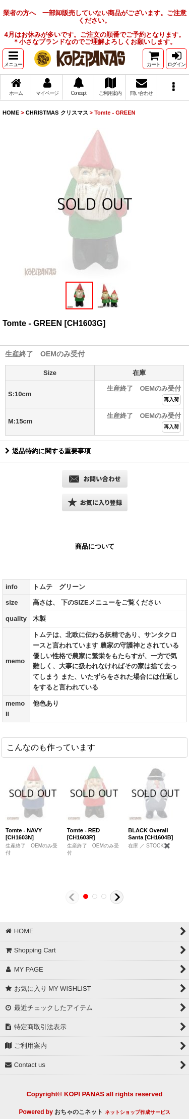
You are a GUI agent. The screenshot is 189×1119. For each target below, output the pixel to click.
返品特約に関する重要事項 (48, 451)
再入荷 (171, 399)
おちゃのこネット (78, 1111)
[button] (13, 58)
